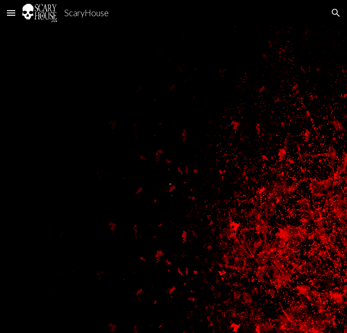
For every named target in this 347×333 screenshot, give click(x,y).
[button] (11, 12)
